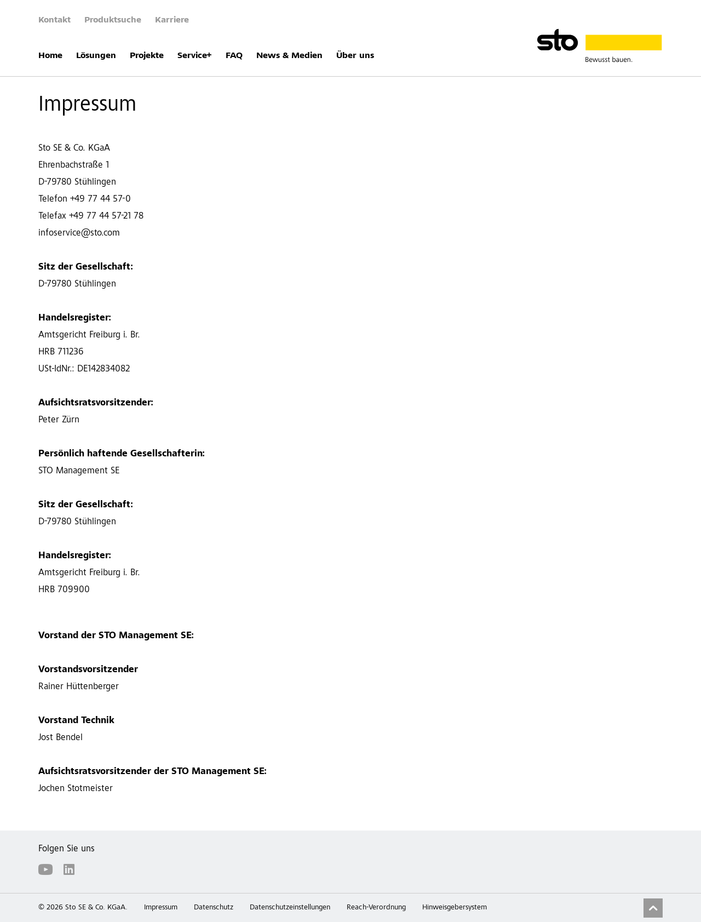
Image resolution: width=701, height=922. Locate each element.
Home (50, 55)
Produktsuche (112, 20)
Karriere (172, 20)
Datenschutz (213, 908)
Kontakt (54, 20)
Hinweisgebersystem (454, 908)
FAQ (234, 55)
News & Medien (289, 55)
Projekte (147, 55)
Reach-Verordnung (376, 908)
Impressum (160, 908)
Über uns (355, 55)
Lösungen (96, 55)
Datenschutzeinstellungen (290, 908)
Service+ (194, 55)
